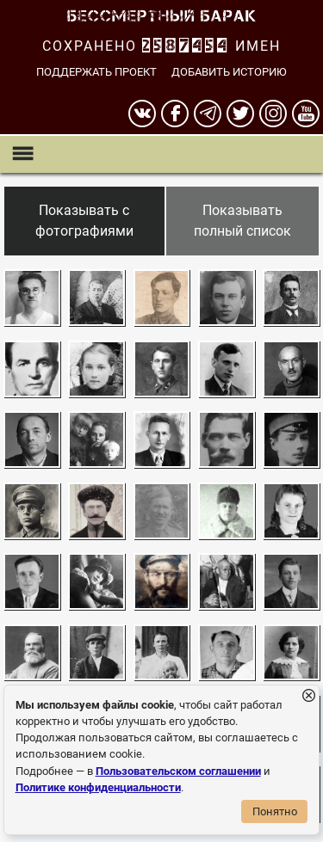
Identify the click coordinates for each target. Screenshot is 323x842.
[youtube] (306, 113)
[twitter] (240, 113)
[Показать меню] (22, 154)
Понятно (274, 811)
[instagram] (273, 113)
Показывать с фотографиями (84, 220)
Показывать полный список (242, 220)
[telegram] (207, 113)
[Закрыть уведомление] (309, 696)
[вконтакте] (142, 113)
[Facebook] (175, 113)
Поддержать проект (96, 71)
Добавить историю (229, 71)
